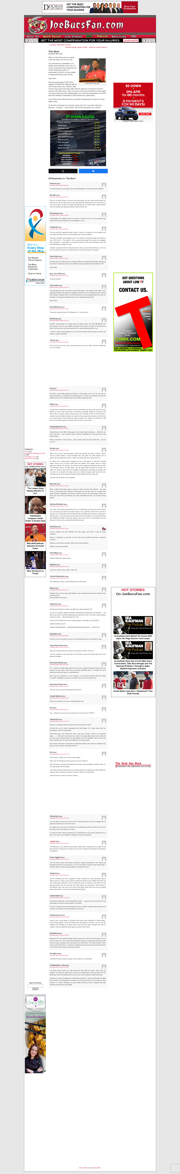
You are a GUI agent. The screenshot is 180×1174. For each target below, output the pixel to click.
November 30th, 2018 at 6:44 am (59, 390)
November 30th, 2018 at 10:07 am (59, 721)
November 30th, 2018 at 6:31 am (59, 320)
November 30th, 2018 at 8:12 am (59, 566)
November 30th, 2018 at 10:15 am (59, 818)
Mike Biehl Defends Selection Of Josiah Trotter (35, 536)
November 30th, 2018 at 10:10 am (59, 754)
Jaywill (53, 841)
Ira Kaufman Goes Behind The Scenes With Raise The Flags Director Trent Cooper (133, 628)
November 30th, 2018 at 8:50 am (59, 606)
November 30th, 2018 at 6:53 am (59, 406)
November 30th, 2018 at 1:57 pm (59, 935)
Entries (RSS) (83, 1168)
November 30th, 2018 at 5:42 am (59, 258)
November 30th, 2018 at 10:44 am (59, 875)
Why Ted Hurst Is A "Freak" (35, 563)
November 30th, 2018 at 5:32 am (59, 197)
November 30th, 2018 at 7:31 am (59, 554)
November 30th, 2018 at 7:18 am (59, 485)
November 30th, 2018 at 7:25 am (59, 528)
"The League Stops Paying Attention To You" (35, 481)
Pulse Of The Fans (30, 458)
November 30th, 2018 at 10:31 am (59, 859)
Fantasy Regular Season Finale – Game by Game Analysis (85, 47)
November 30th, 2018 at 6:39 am (59, 342)
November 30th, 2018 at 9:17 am (59, 686)
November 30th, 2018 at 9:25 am (59, 698)
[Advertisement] (35, 84)
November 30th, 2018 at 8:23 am (59, 578)
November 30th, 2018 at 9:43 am (59, 709)
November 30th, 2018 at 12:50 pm (59, 917)
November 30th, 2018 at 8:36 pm (59, 967)
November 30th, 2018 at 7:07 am (59, 450)
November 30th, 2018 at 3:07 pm (59, 955)
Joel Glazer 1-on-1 (30, 456)
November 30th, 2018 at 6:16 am (59, 308)
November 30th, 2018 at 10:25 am (59, 843)
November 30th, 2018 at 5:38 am (59, 229)
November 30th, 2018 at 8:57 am (59, 647)
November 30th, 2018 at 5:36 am (59, 215)
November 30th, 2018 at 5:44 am (59, 275)
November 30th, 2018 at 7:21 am (59, 506)
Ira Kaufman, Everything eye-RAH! (35, 453)
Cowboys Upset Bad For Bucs (60, 45)
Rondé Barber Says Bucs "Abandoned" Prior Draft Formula (133, 683)
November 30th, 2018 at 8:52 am (59, 635)
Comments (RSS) (95, 1168)
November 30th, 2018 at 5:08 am (59, 185)
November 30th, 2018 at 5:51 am (59, 287)
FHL (26, 451)
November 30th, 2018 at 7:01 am (59, 428)
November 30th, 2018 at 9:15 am (59, 664)
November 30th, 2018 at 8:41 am (59, 590)
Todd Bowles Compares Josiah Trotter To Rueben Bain (35, 509)
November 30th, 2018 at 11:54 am (59, 897)
